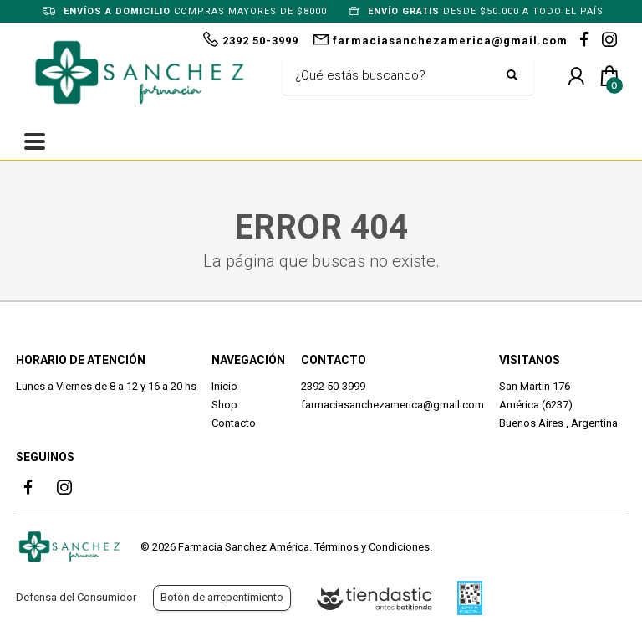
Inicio (224, 386)
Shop (224, 404)
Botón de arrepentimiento (221, 597)
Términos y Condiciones (372, 547)
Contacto (233, 423)
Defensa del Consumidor (76, 597)
